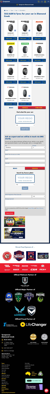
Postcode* (7, 163)
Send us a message (9, 338)
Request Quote (9, 213)
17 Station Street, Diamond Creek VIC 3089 (9, 332)
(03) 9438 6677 (8, 336)
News (3, 382)
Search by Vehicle (6, 353)
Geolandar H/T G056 (25, 98)
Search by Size (5, 354)
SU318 (25, 55)
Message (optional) (9, 199)
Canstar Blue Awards (29, 353)
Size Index (27, 351)
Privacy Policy (31, 208)
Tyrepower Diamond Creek (25, 4)
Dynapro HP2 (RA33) (39, 55)
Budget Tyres (27, 354)
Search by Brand (5, 356)
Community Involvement (8, 380)
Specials (4, 373)
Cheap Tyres (27, 356)
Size (6, 145)
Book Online (5, 377)
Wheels (4, 361)
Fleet (3, 378)
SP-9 (25, 76)
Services (4, 366)
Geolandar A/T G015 (39, 76)
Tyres (3, 351)
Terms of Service (39, 208)
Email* (6, 158)
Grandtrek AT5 (10, 55)
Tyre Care (4, 358)
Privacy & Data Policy (9, 391)
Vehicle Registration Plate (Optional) (13, 194)
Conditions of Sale (17, 391)
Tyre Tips (4, 359)
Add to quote (9, 38)
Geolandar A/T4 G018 (10, 98)
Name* (6, 150)
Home (6, 10)
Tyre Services (4, 370)
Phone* (12, 154)
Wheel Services (5, 371)
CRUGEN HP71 (11, 33)
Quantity (34, 145)
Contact (4, 375)
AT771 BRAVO (39, 33)
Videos (3, 384)
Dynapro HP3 (10, 76)
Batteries (3, 368)
